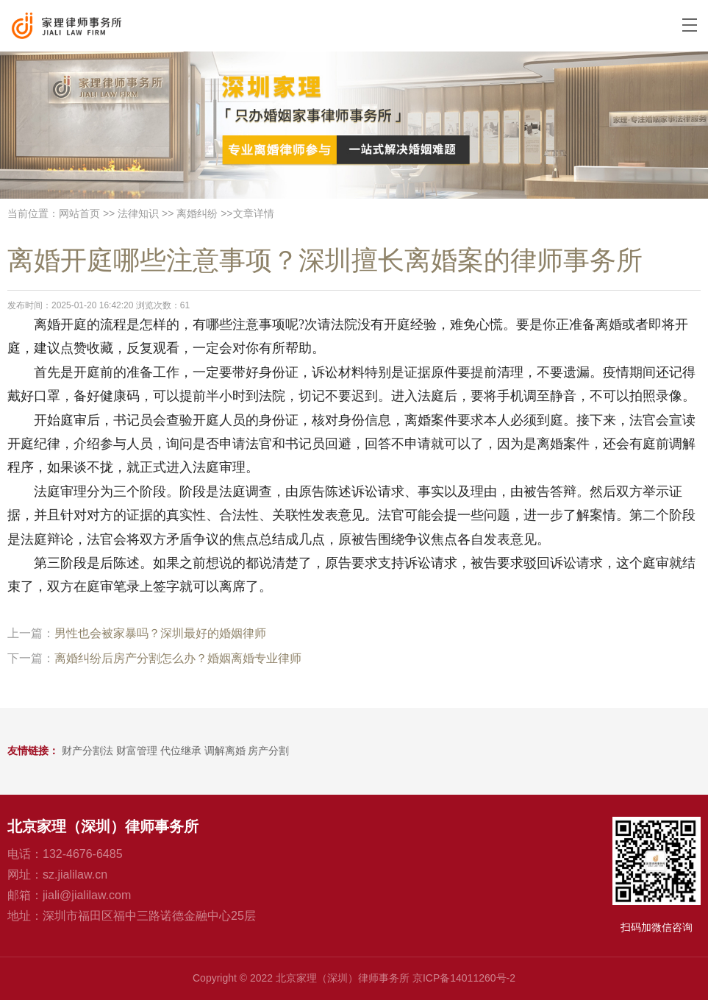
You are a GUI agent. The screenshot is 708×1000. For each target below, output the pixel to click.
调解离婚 (225, 750)
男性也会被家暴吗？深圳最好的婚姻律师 (160, 633)
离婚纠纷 (197, 213)
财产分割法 (87, 750)
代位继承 (180, 750)
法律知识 (138, 213)
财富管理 (136, 750)
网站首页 (79, 213)
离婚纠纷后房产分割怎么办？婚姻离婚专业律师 (177, 658)
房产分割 (268, 750)
